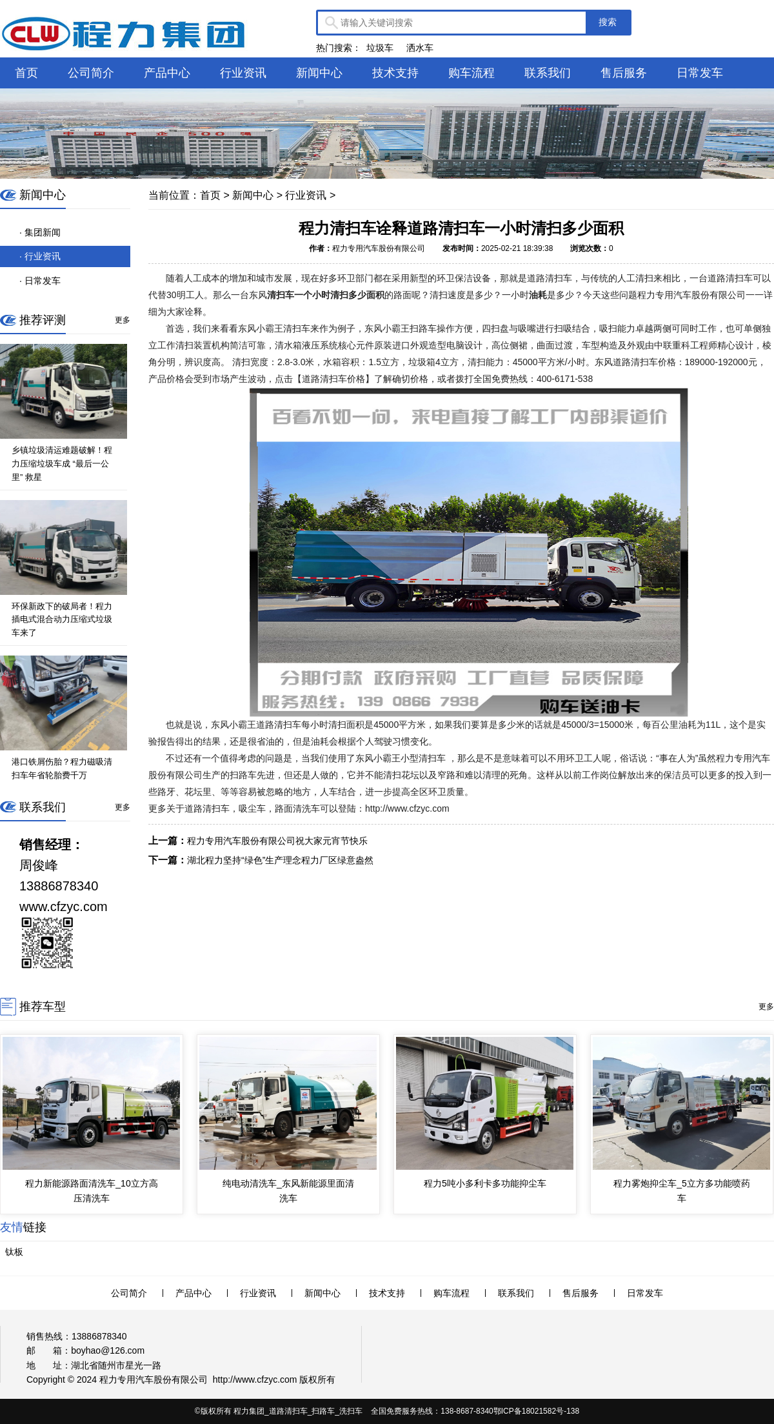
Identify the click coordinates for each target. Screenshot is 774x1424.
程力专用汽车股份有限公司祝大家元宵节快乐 (277, 841)
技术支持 (395, 72)
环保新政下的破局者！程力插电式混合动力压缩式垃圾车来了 (62, 619)
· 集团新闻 (40, 232)
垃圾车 (379, 48)
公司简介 (91, 72)
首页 (26, 72)
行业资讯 (243, 72)
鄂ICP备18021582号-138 (536, 1411)
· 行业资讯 (40, 256)
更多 (122, 320)
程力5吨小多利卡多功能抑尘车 (485, 1183)
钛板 (14, 1252)
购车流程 (471, 72)
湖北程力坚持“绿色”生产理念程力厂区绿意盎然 (280, 860)
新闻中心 (319, 72)
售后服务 (623, 72)
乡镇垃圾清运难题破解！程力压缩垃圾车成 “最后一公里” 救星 (62, 463)
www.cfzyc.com (266, 1379)
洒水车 (419, 48)
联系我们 (547, 72)
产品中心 (167, 72)
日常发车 (700, 72)
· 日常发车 (40, 281)
